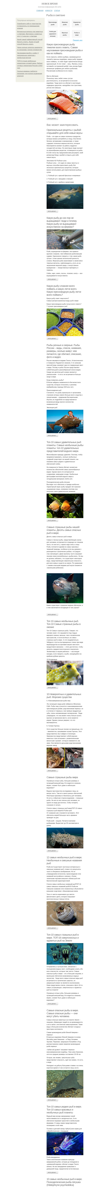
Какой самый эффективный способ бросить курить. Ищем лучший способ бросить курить (29, 42)
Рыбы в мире (76, 34)
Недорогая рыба (76, 23)
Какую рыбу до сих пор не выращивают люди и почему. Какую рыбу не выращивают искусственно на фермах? (62, 222)
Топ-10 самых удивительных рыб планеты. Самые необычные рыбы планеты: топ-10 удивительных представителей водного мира (65, 446)
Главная (39, 10)
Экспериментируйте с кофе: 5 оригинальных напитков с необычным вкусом (28, 55)
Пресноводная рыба (53, 23)
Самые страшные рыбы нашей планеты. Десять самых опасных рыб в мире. (64, 530)
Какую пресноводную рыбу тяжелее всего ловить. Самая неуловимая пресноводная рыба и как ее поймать (65, 49)
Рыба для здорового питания (52, 34)
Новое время (49, 3)
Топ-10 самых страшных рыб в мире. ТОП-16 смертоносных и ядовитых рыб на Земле (63, 937)
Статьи (57, 10)
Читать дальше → (52, 118)
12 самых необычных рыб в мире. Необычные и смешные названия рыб (64, 860)
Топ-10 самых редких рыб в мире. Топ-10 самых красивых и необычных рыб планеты (64, 1109)
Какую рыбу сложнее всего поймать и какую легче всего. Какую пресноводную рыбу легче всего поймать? (64, 290)
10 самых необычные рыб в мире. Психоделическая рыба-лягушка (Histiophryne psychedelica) (64, 1182)
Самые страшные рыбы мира (62, 777)
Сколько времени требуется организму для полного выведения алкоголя (29, 73)
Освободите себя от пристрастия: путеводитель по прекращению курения (29, 26)
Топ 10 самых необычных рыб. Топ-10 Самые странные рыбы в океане (63, 624)
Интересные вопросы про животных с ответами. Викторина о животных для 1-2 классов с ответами (30, 34)
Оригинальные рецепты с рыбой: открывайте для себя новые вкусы (64, 131)
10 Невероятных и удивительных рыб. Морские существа (64, 696)
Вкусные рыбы (65, 34)
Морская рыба (65, 23)
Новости (48, 10)
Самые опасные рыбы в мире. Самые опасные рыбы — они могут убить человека (63, 1013)
